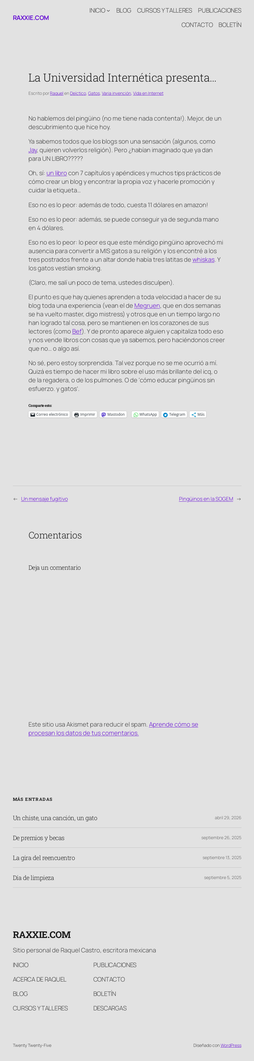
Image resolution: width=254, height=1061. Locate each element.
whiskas (203, 259)
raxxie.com (31, 18)
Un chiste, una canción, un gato (55, 817)
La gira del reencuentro (44, 857)
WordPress (231, 1045)
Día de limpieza (33, 877)
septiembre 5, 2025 (222, 877)
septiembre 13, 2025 (222, 857)
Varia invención (116, 93)
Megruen (147, 305)
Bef (77, 331)
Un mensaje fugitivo (44, 498)
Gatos (94, 93)
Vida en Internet (148, 93)
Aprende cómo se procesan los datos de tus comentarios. (113, 728)
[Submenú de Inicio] (108, 10)
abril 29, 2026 (228, 817)
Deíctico (78, 93)
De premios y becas (39, 837)
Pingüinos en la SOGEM (206, 498)
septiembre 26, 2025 (221, 837)
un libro (57, 173)
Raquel (56, 93)
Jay (32, 150)
